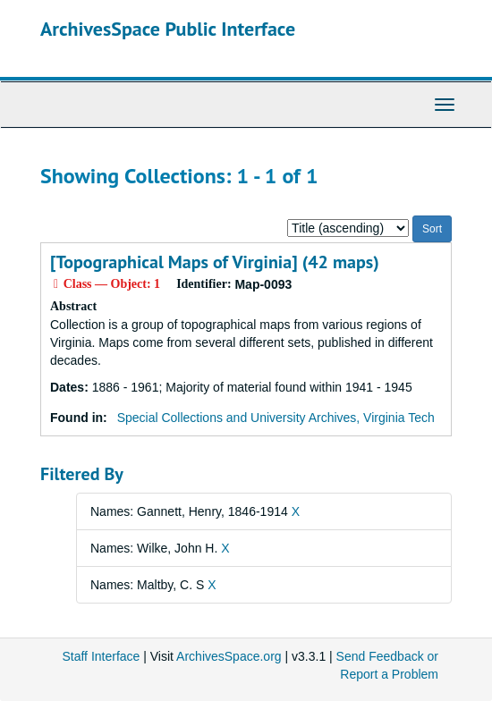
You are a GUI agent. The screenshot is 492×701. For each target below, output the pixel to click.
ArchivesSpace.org (229, 656)
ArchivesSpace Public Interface (167, 28)
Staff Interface (101, 656)
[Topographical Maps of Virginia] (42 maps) (214, 262)
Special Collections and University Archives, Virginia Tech (276, 417)
